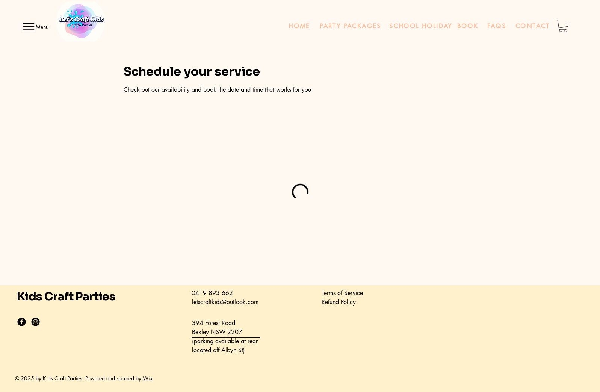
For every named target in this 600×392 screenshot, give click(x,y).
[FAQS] (497, 25)
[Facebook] (22, 322)
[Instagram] (35, 322)
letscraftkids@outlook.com (225, 302)
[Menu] (33, 26)
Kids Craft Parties (66, 296)
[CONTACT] (532, 25)
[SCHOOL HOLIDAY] (420, 25)
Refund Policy (339, 302)
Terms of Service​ (342, 293)
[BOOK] (467, 25)
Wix (148, 378)
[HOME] (299, 25)
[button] (563, 26)
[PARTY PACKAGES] (350, 25)
